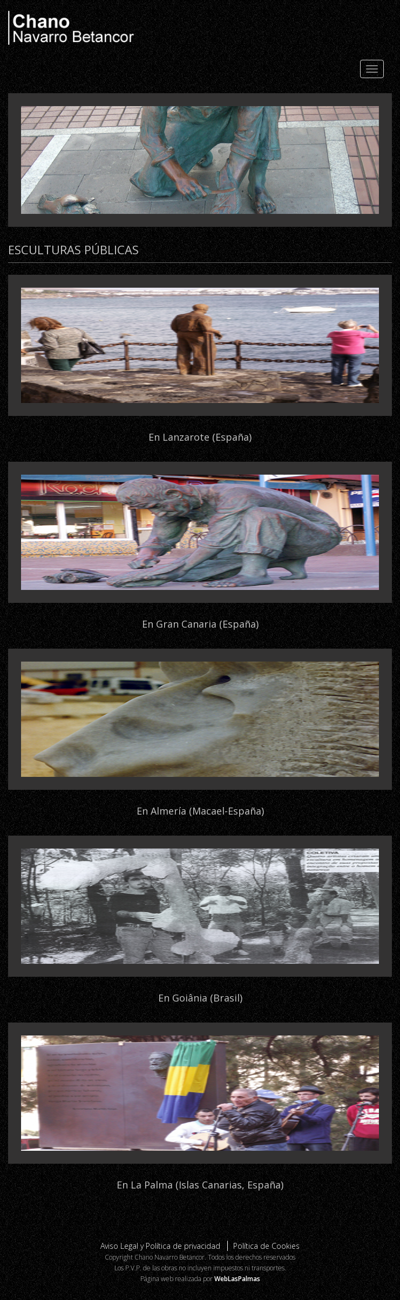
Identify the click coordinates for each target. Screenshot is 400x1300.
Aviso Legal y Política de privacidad (160, 1246)
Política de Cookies (266, 1246)
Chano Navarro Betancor (200, 28)
